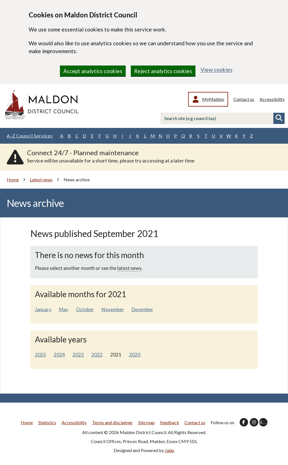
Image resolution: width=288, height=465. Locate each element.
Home (13, 179)
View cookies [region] (217, 69)
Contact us (243, 99)
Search (279, 118)
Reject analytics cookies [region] (163, 71)
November (113, 309)
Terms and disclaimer (112, 422)
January (43, 309)
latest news (129, 268)
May (63, 309)
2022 (97, 355)
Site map (146, 422)
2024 (59, 355)
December (142, 309)
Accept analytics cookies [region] (92, 71)
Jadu (169, 450)
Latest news (41, 179)
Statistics (47, 422)
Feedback (169, 422)
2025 (40, 355)
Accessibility (272, 99)
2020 (134, 355)
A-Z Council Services (30, 135)
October (85, 309)
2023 (78, 355)
